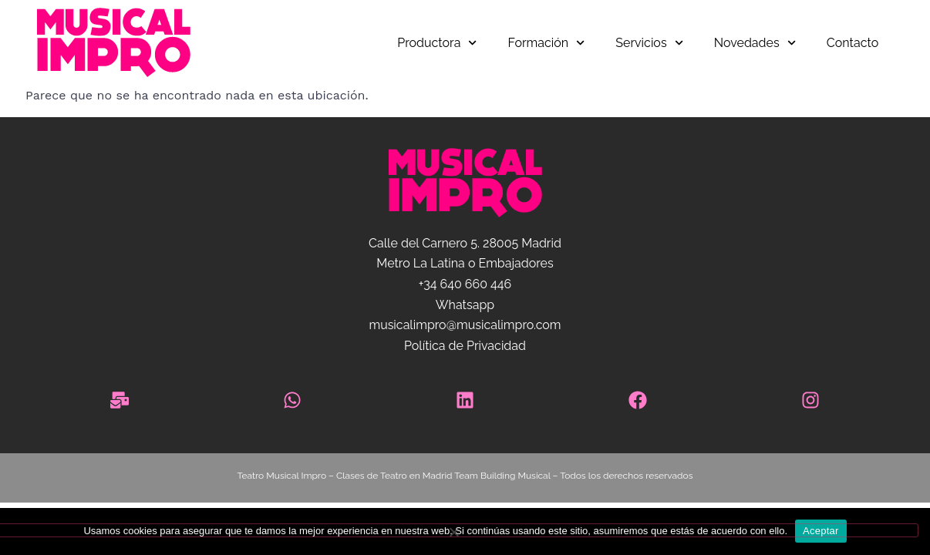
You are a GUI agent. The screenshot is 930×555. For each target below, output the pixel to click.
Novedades (755, 43)
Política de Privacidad (465, 345)
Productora (437, 43)
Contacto (852, 42)
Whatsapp (465, 305)
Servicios (648, 43)
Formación (546, 43)
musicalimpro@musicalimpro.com (465, 325)
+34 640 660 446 (465, 284)
